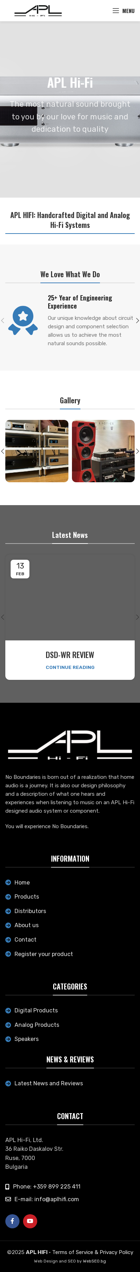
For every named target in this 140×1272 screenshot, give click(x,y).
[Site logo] (38, 10)
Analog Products (37, 1025)
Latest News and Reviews (49, 1083)
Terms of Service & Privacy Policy (92, 1252)
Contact (26, 939)
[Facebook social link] (12, 1221)
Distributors (30, 911)
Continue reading (70, 667)
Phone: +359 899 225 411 (46, 1186)
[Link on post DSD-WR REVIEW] (70, 597)
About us (27, 925)
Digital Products (36, 1010)
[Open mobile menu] (123, 11)
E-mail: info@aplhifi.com (47, 1199)
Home (22, 882)
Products (27, 896)
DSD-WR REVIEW (70, 654)
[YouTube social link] (30, 1221)
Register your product (44, 954)
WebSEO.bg (94, 1261)
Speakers (27, 1039)
